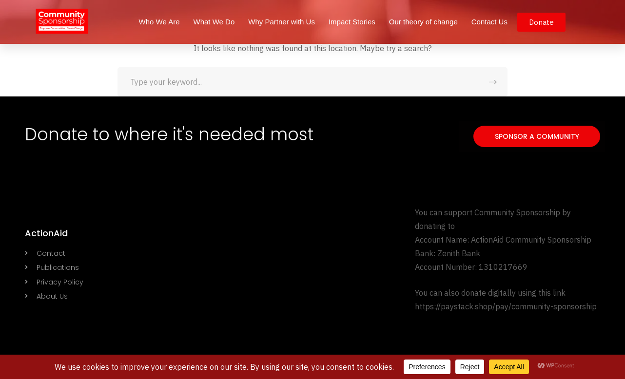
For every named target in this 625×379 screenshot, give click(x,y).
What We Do (213, 22)
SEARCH (493, 82)
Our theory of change (423, 22)
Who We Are (159, 22)
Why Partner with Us (281, 22)
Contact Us (489, 22)
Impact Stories (352, 22)
